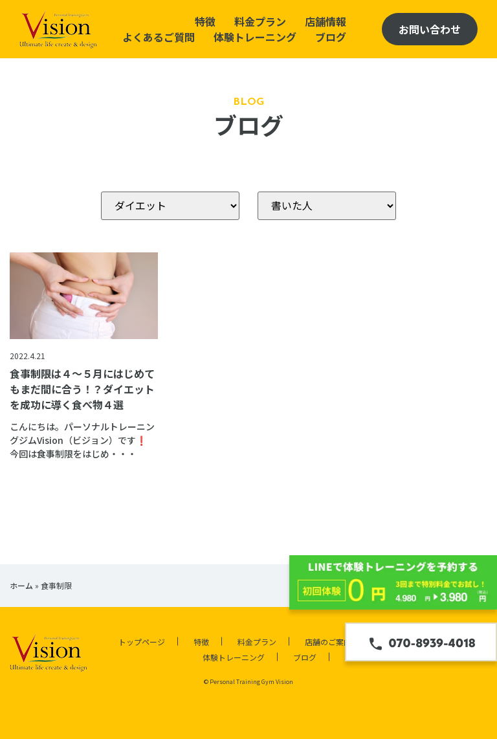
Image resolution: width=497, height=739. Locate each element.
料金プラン (260, 21)
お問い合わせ (430, 29)
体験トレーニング (255, 37)
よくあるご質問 (158, 37)
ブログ (330, 37)
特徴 (205, 21)
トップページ (141, 641)
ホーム (21, 585)
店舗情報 (325, 21)
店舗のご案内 (328, 641)
